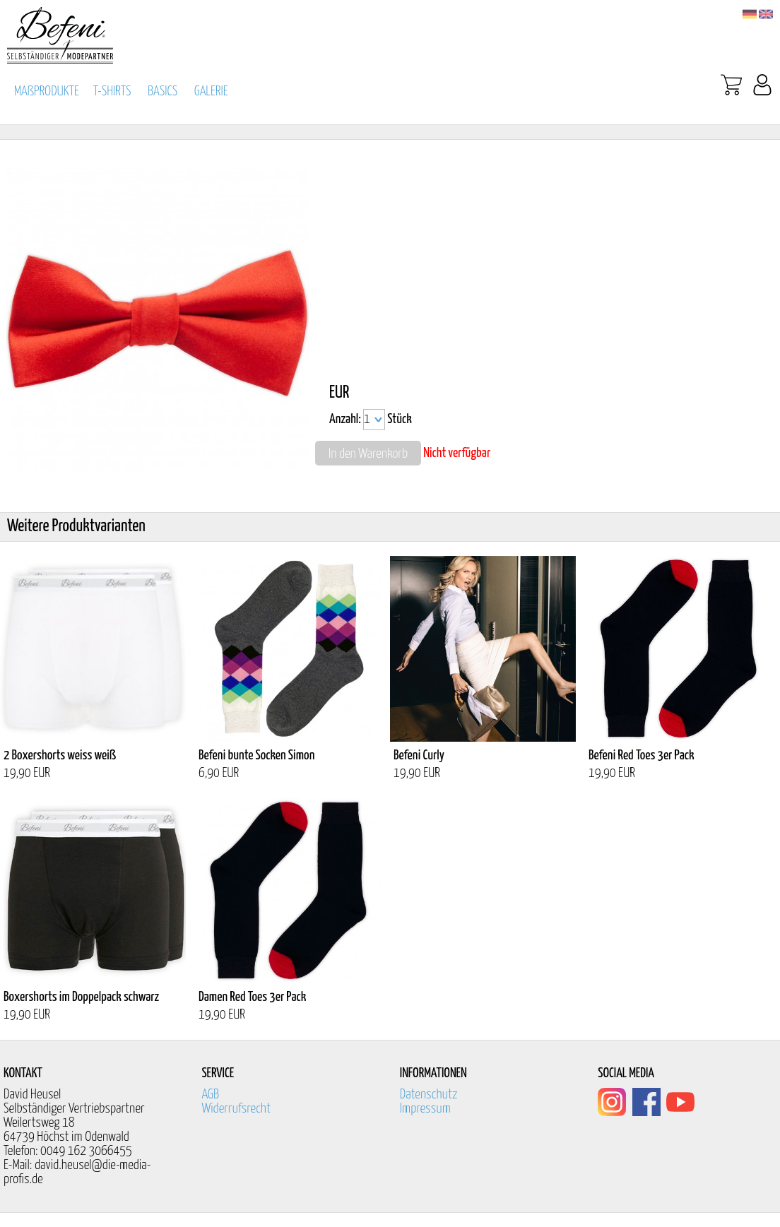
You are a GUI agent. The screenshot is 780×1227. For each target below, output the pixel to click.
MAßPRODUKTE (46, 91)
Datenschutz (429, 1094)
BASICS (162, 91)
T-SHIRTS (112, 91)
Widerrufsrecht (236, 1108)
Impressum (425, 1108)
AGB (210, 1094)
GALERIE (211, 91)
